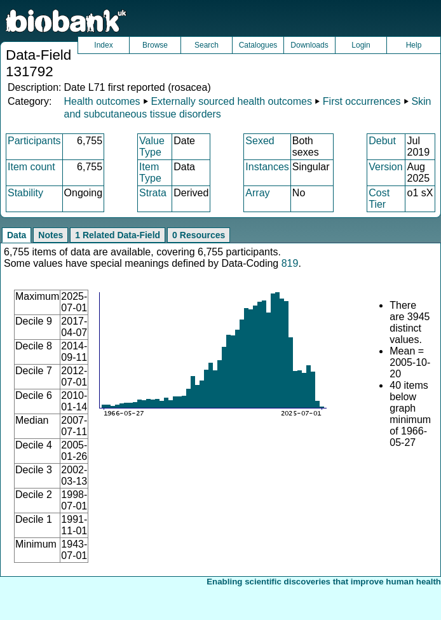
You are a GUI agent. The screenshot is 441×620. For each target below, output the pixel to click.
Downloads (309, 45)
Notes (50, 235)
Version (385, 166)
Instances (266, 166)
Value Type (152, 146)
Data (16, 235)
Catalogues (258, 45)
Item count (31, 166)
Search (206, 45)
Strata (152, 192)
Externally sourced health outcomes (231, 101)
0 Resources (198, 235)
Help (414, 45)
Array (257, 192)
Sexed (259, 140)
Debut (382, 140)
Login (360, 45)
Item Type (150, 172)
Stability (25, 192)
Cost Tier (379, 198)
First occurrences (362, 101)
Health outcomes (102, 101)
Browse (155, 45)
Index (103, 45)
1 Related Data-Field (117, 235)
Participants (34, 140)
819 (290, 263)
